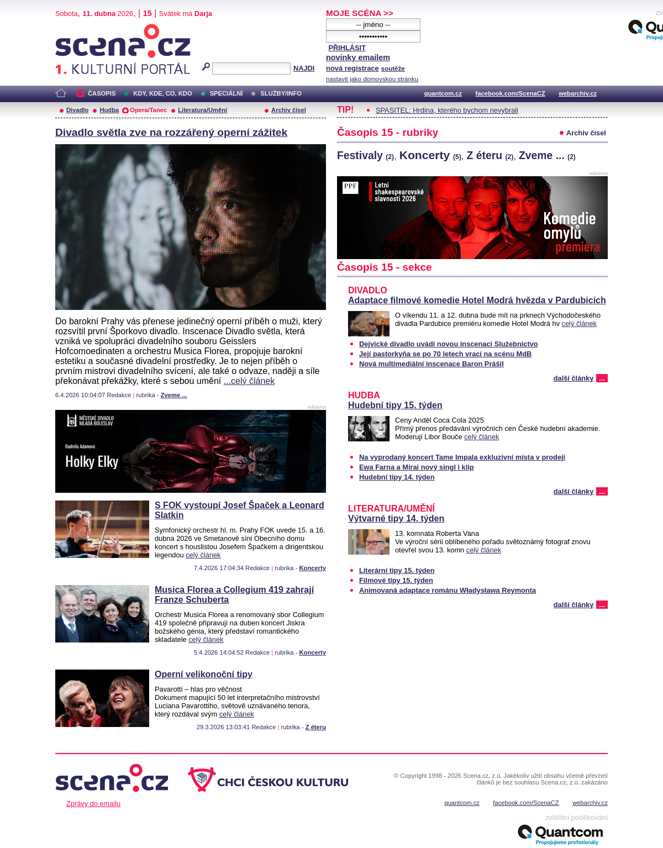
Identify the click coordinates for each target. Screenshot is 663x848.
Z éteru (316, 727)
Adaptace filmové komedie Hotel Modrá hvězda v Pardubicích (477, 300)
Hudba (109, 110)
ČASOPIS (101, 93)
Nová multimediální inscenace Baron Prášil (431, 364)
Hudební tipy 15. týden (395, 405)
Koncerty (313, 568)
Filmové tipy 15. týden (396, 580)
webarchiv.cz (578, 93)
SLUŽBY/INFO (281, 93)
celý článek (203, 555)
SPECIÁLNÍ (226, 93)
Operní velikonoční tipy (203, 674)
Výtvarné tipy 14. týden (396, 518)
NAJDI (303, 68)
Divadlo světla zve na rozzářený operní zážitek (171, 132)
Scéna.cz (74, 28)
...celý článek (249, 381)
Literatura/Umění (202, 110)
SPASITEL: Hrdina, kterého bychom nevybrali (447, 110)
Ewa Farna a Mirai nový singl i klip (416, 467)
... (602, 378)
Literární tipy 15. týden (397, 570)
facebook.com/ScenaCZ (510, 93)
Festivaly (365, 155)
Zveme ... (174, 395)
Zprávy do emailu (93, 803)
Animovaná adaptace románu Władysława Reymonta (447, 590)
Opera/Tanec (148, 110)
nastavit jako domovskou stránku (372, 79)
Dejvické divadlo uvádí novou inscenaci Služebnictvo (448, 344)
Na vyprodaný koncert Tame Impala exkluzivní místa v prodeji (462, 457)
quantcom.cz (443, 93)
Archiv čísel (288, 110)
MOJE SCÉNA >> (359, 13)
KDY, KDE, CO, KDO (162, 93)
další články (574, 378)
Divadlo (77, 110)
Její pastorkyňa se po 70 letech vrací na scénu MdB (445, 354)
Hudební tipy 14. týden (397, 477)
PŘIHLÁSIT (347, 48)
